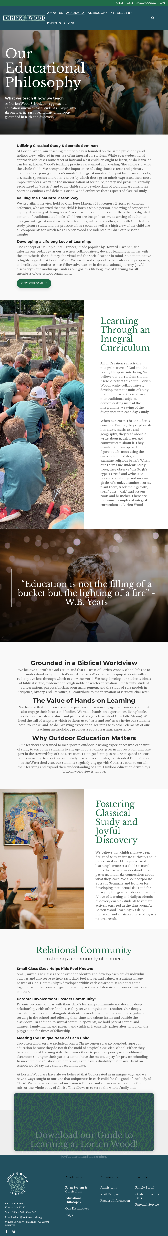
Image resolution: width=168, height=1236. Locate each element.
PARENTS (54, 23)
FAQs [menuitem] (69, 1215)
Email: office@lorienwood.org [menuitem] (23, 1217)
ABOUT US (55, 12)
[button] (7, 1231)
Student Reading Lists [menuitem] (147, 1196)
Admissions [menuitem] (108, 1187)
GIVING (69, 23)
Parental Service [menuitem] (147, 1204)
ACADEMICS (75, 12)
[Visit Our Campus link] (34, 283)
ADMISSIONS (97, 12)
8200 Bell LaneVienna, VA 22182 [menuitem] (15, 1205)
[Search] (153, 18)
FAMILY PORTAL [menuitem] (146, 3)
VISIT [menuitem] (129, 3)
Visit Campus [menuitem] (109, 1194)
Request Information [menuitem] (115, 1200)
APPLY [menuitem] (119, 3)
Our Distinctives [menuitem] (77, 1208)
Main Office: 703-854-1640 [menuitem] (20, 1212)
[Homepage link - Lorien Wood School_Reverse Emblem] (17, 1194)
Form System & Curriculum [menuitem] (76, 1189)
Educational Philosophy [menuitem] (74, 1200)
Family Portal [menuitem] (144, 1187)
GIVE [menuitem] (162, 3)
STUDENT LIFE (121, 12)
